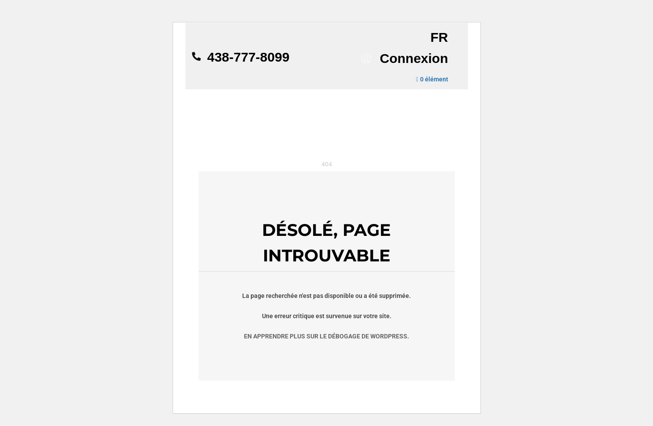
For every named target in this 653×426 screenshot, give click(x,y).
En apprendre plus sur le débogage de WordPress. (326, 336)
